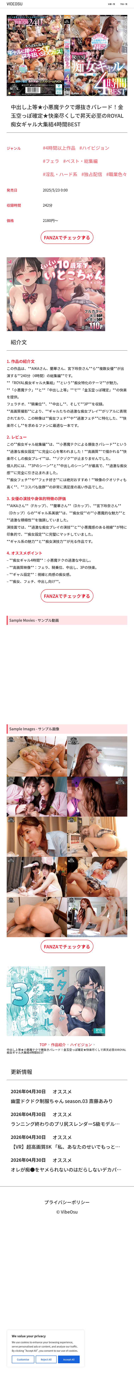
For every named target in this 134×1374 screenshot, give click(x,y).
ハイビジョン (95, 147)
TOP (42, 1190)
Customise (23, 1359)
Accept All (69, 1359)
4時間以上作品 (60, 147)
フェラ (52, 161)
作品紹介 (58, 1190)
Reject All (46, 1359)
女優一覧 (111, 4)
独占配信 (93, 174)
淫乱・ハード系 (61, 174)
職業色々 (118, 174)
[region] (45, 1348)
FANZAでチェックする (67, 246)
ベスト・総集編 (82, 161)
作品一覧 (123, 4)
